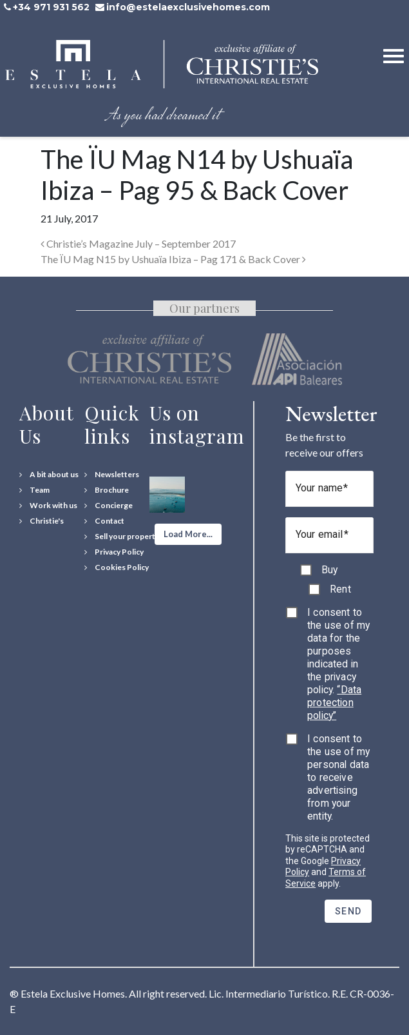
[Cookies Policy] (116, 567)
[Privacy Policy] (114, 552)
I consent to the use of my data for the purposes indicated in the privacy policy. (338, 664)
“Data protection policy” (334, 703)
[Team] (34, 490)
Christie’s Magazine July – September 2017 (138, 243)
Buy (329, 570)
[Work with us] (48, 505)
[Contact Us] (104, 521)
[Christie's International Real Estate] (41, 521)
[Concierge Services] (108, 505)
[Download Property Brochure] (106, 490)
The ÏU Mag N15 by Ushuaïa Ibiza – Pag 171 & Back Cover (173, 259)
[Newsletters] (111, 474)
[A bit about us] (49, 474)
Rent (340, 589)
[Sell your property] (121, 536)
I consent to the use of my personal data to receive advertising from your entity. (338, 777)
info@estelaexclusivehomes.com (188, 7)
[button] (188, 535)
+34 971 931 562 (51, 7)
